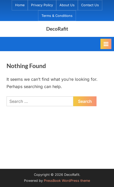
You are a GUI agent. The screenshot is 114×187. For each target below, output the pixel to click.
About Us (67, 5)
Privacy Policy (42, 5)
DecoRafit (57, 29)
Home (20, 5)
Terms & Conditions (57, 16)
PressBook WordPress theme (67, 181)
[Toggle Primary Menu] (105, 44)
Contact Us (90, 5)
